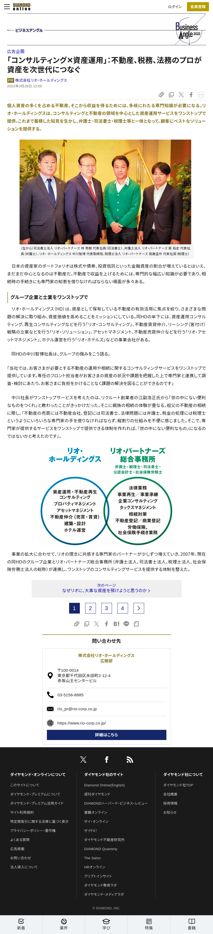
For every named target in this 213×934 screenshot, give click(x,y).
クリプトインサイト (98, 876)
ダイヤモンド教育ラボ (100, 885)
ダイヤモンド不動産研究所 (104, 840)
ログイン (175, 7)
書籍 (191, 925)
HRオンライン (94, 867)
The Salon (92, 858)
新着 (21, 925)
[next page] (138, 608)
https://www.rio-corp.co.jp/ (82, 723)
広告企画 (16, 51)
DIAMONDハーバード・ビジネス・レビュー (116, 803)
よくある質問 (19, 840)
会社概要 (170, 794)
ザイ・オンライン (96, 822)
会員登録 (197, 7)
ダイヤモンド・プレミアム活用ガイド (36, 803)
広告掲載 (17, 849)
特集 (149, 925)
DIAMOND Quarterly (100, 849)
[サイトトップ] (20, 6)
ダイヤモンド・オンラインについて (37, 774)
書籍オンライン (95, 812)
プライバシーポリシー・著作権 (33, 831)
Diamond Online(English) (104, 785)
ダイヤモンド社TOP (178, 785)
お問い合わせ (20, 858)
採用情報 (170, 803)
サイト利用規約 (22, 812)
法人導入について (24, 867)
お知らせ (170, 812)
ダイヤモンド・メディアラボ (104, 894)
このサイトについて (24, 785)
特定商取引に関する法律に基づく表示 (39, 822)
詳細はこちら (106, 735)
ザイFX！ (90, 831)
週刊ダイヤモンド (97, 794)
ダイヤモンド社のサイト (103, 774)
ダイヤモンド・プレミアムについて (35, 794)
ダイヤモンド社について (183, 774)
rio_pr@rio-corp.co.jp (77, 709)
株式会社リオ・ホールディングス (41, 80)
